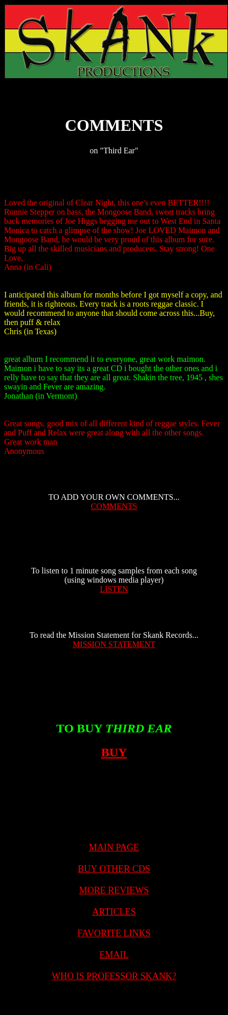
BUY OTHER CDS (114, 869)
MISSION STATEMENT (114, 644)
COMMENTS (114, 506)
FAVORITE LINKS (114, 933)
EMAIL (114, 955)
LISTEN (114, 589)
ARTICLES (114, 912)
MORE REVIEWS (114, 890)
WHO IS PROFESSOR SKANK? (114, 976)
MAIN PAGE (114, 847)
